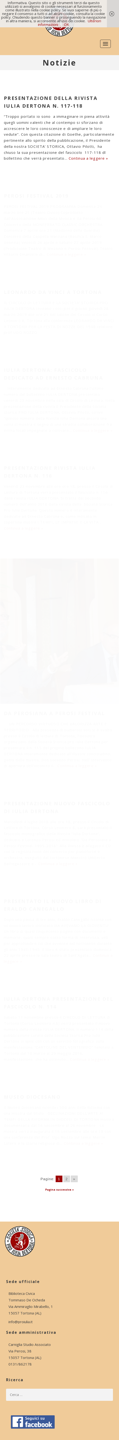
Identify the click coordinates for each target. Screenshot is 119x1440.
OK (66, 24)
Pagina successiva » (59, 1189)
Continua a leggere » (88, 158)
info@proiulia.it (20, 1321)
